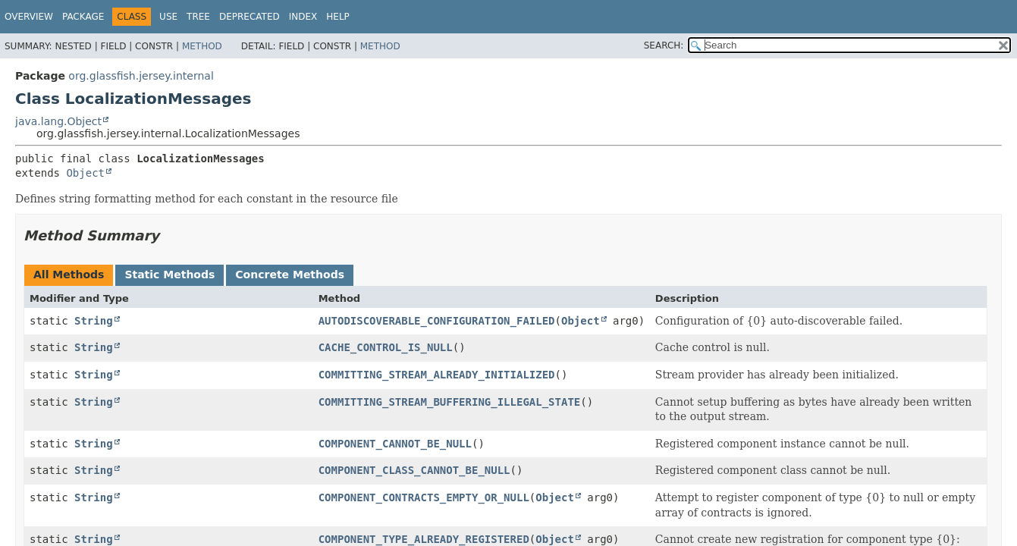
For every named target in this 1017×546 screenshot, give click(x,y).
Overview (29, 16)
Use (168, 16)
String (93, 321)
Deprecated (249, 16)
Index (303, 16)
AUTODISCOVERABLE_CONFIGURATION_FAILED (437, 321)
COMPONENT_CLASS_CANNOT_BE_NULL (414, 470)
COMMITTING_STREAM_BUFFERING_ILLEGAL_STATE (450, 402)
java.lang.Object (58, 121)
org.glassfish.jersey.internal (140, 76)
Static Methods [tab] (169, 274)
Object (85, 173)
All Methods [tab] (68, 274)
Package (83, 16)
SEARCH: (664, 45)
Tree (198, 16)
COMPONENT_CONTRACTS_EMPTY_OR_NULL (424, 497)
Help (338, 16)
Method (202, 46)
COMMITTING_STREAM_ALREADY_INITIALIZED (437, 375)
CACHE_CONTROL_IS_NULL (386, 347)
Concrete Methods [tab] (289, 274)
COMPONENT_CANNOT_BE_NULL (395, 444)
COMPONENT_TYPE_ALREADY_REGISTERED (424, 539)
